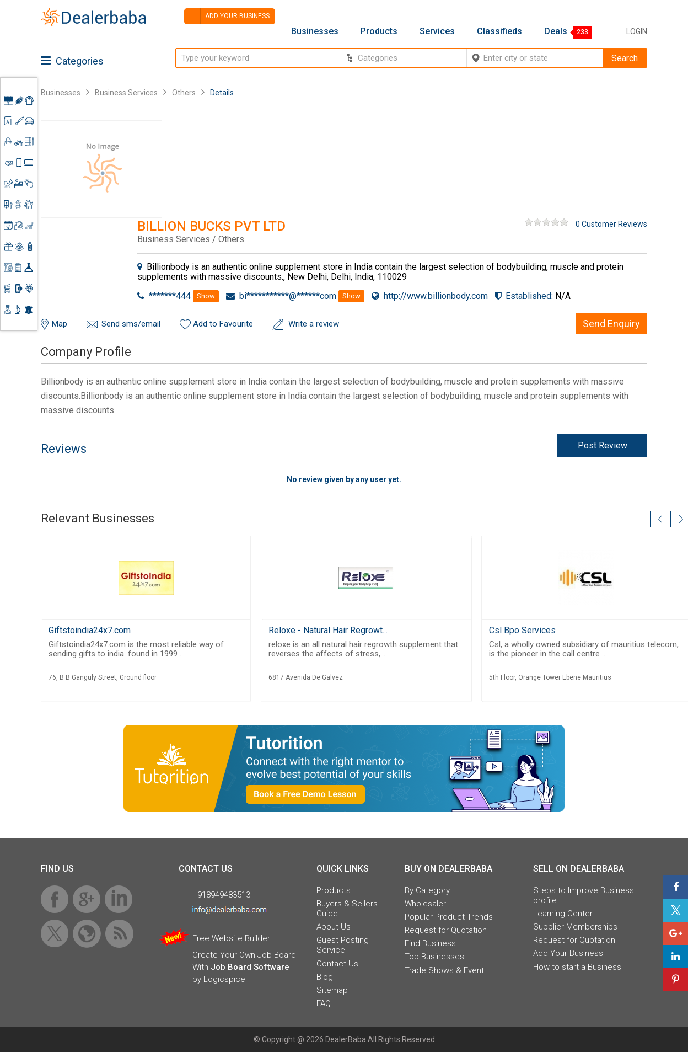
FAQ (323, 1003)
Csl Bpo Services (522, 630)
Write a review (313, 324)
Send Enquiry (611, 323)
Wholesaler (425, 904)
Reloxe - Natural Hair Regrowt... (328, 630)
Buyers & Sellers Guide (347, 909)
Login (636, 31)
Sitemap (332, 990)
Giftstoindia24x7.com (90, 630)
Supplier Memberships (575, 927)
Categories (72, 61)
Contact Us (337, 964)
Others (184, 92)
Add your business (227, 16)
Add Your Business (568, 953)
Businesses (314, 31)
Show (206, 296)
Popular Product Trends (449, 917)
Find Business (430, 943)
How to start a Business (577, 967)
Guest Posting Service (342, 945)
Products (379, 31)
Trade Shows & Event (444, 970)
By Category (427, 890)
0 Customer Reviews (611, 224)
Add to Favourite (223, 324)
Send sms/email (130, 324)
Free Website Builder (231, 938)
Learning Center (563, 914)
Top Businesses (434, 957)
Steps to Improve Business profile (583, 895)
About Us (333, 927)
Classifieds (499, 31)
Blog (324, 977)
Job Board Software (250, 967)
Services (437, 31)
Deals (555, 31)
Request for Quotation (446, 930)
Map (59, 324)
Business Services (127, 92)
